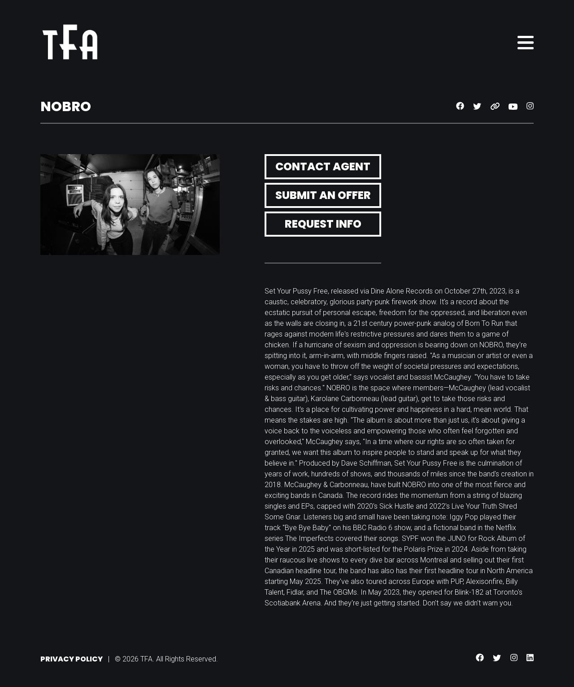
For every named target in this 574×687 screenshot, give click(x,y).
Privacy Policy (71, 659)
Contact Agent (322, 166)
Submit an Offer (323, 195)
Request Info (323, 223)
